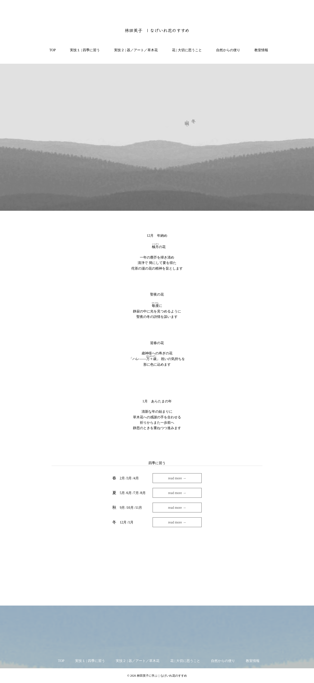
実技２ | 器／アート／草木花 (134, 50)
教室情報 (259, 50)
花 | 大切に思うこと (185, 50)
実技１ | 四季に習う (83, 50)
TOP (51, 50)
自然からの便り (226, 50)
